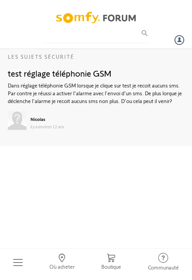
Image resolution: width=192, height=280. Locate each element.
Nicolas (37, 119)
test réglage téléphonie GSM (59, 73)
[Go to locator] (62, 262)
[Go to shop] (111, 262)
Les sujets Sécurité (41, 56)
